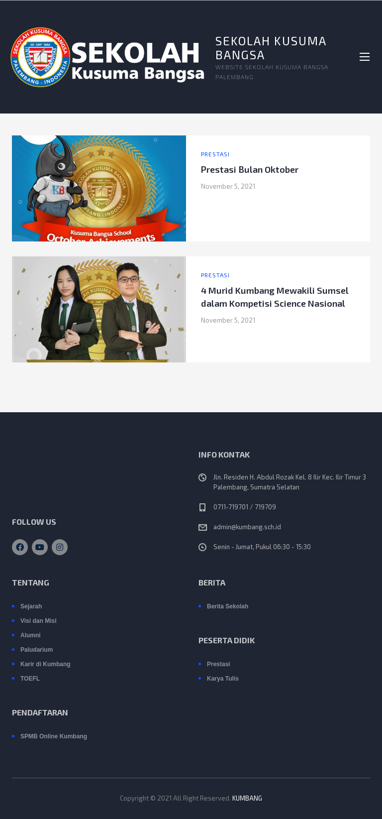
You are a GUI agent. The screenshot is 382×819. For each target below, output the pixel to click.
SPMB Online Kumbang (53, 736)
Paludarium (36, 649)
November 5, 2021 (228, 186)
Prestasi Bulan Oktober (249, 169)
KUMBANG (247, 798)
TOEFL (30, 678)
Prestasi (215, 153)
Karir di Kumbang (45, 664)
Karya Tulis (223, 678)
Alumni (30, 635)
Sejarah (31, 606)
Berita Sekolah (227, 606)
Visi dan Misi (38, 620)
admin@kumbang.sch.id (247, 527)
